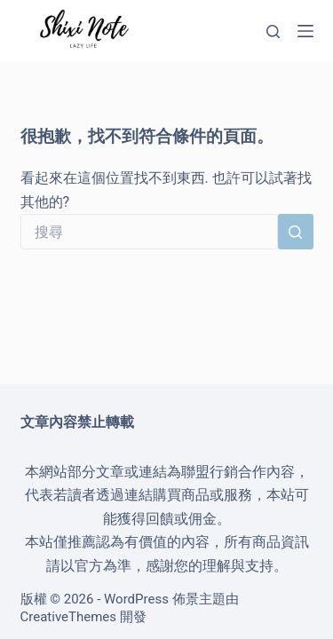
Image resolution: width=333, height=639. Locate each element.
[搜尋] (273, 31)
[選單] (305, 31)
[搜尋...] (149, 231)
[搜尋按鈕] (295, 231)
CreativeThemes (68, 617)
